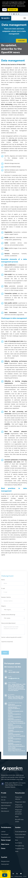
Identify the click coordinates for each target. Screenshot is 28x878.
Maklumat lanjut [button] (21, 5)
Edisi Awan (4, 808)
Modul (17, 816)
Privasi (25, 876)
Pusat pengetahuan (20, 831)
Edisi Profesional (5, 805)
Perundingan (4, 834)
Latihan (3, 831)
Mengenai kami (5, 861)
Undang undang (18, 876)
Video (16, 851)
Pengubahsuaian (6, 837)
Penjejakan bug (19, 845)
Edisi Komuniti (5, 811)
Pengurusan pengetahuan (19, 806)
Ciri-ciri (3, 800)
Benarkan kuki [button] (12, 9)
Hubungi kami (5, 864)
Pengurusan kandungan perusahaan (18, 812)
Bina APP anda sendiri (19, 820)
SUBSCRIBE (21, 41)
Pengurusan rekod (20, 802)
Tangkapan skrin (19, 848)
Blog (16, 840)
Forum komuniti (19, 837)
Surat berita (18, 843)
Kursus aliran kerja (20, 834)
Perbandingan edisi (6, 802)
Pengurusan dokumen (18, 798)
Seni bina (3, 797)
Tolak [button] (4, 9)
